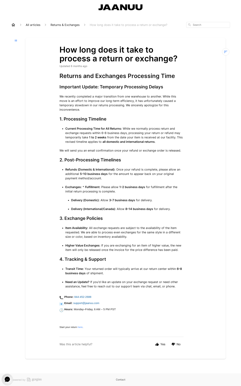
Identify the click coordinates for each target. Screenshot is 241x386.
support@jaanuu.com (86, 303)
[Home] (13, 25)
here (80, 327)
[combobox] (208, 25)
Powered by (26, 380)
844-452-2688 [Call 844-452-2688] (82, 296)
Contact (120, 379)
